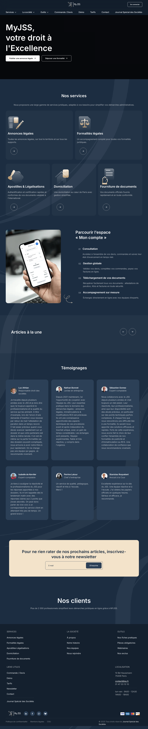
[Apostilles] (13, 207)
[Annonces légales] (13, 151)
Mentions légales (37, 721)
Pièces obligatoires (126, 643)
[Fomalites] (83, 151)
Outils (43, 12)
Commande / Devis (64, 12)
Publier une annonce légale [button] (22, 58)
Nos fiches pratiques (127, 637)
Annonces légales (20, 133)
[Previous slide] (123, 331)
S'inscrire (94, 565)
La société (27, 12)
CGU (49, 721)
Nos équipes (73, 648)
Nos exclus (122, 653)
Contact (105, 12)
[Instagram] (39, 713)
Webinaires (122, 648)
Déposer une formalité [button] (56, 58)
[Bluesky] (45, 713)
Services (10, 12)
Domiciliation (63, 186)
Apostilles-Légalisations (18, 648)
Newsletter (12, 688)
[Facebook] (32, 713)
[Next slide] (132, 331)
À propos (71, 637)
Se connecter (135, 4)
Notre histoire (73, 643)
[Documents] (106, 207)
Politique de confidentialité (16, 721)
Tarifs (93, 12)
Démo (81, 12)
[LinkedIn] (26, 713)
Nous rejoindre (74, 653)
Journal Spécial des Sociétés (128, 12)
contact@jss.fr (122, 681)
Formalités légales (90, 133)
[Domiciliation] (60, 207)
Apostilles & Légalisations (26, 186)
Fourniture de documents (118, 186)
